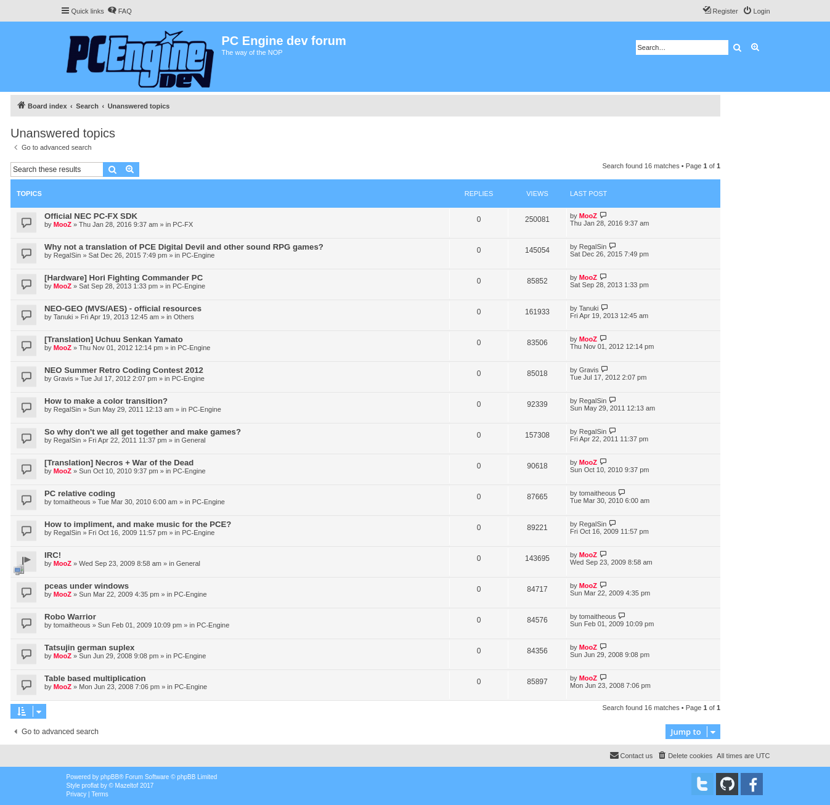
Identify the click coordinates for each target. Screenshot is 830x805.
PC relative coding (79, 493)
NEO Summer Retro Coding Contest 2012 (123, 370)
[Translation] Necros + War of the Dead (118, 462)
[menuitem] (119, 11)
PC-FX (183, 224)
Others (184, 317)
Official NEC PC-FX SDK (90, 216)
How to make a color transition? (106, 401)
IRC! (52, 555)
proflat (90, 785)
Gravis (63, 378)
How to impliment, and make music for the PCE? (137, 524)
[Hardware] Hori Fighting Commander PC (123, 277)
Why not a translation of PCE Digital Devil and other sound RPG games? (183, 246)
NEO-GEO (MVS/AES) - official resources (122, 308)
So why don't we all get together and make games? (142, 431)
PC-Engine (198, 255)
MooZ (62, 224)
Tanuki (63, 317)
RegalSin (67, 255)
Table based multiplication (95, 678)
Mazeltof (127, 785)
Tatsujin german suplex (89, 647)
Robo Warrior (70, 616)
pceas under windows (86, 585)
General (194, 440)
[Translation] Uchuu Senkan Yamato (113, 339)
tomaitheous (72, 501)
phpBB (109, 777)
